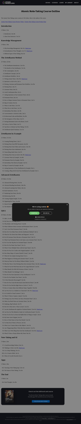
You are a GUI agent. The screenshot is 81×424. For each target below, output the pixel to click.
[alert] (40, 212)
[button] (40, 217)
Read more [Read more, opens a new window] (50, 209)
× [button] (67, 204)
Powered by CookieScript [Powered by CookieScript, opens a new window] (40, 219)
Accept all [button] (34, 213)
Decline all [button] (46, 213)
